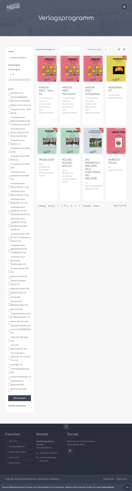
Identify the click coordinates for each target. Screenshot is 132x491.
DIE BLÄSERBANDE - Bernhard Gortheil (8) (20, 99)
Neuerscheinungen (17, 452)
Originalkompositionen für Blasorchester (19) (21, 315)
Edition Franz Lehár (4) (21, 105)
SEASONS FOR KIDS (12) (19, 339)
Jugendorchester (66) (20, 288)
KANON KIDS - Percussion (69, 90)
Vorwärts (87, 206)
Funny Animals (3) (19, 276)
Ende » (97, 206)
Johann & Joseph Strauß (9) (18, 282)
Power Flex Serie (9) (19, 321)
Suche (11, 51)
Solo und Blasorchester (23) (19, 347)
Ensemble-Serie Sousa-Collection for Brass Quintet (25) (20, 132)
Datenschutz (14, 463)
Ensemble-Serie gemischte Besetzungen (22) (18, 260)
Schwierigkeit (14, 69)
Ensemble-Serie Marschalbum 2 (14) (20, 193)
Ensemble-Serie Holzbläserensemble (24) (20, 175)
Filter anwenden (19, 398)
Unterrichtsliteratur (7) (21, 377)
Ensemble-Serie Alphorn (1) (18, 142)
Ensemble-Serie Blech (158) (20, 150)
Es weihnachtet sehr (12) (20, 270)
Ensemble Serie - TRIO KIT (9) (21, 111)
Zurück (51, 206)
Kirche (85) (15, 297)
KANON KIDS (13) (18, 293)
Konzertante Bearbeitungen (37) (19, 303)
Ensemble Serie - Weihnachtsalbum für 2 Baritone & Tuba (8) (20, 121)
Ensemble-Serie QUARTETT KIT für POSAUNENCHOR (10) (20, 211)
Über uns (13, 441)
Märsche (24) (16, 309)
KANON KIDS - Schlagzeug (92, 90)
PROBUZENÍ (46, 159)
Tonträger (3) (16, 364)
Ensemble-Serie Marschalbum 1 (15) (20, 185)
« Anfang (42, 206)
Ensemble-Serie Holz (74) (20, 166)
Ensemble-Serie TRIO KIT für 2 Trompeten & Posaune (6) (21, 237)
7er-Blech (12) (17, 93)
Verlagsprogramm (17, 446)
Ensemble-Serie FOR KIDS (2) (20, 158)
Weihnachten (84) (18, 389)
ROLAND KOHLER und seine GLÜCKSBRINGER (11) (21, 329)
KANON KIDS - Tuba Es (46, 90)
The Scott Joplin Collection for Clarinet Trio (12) (20, 356)
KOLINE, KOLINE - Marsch (67, 162)
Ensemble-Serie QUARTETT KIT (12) (19, 201)
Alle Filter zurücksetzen (17, 406)
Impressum (14, 457)
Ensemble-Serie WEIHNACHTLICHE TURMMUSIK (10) (19, 249)
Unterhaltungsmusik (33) (20, 371)
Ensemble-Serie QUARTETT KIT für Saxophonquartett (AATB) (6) (19, 224)
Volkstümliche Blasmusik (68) (17, 383)
